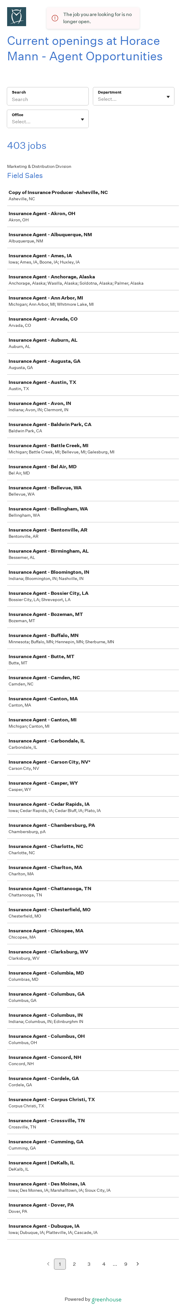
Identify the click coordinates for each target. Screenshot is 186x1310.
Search (19, 92)
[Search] (47, 100)
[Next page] (138, 1264)
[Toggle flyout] (168, 96)
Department (109, 92)
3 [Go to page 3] (89, 1264)
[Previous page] (48, 1264)
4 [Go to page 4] (104, 1264)
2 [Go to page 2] (74, 1264)
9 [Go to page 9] (125, 1264)
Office (17, 114)
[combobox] (98, 99)
